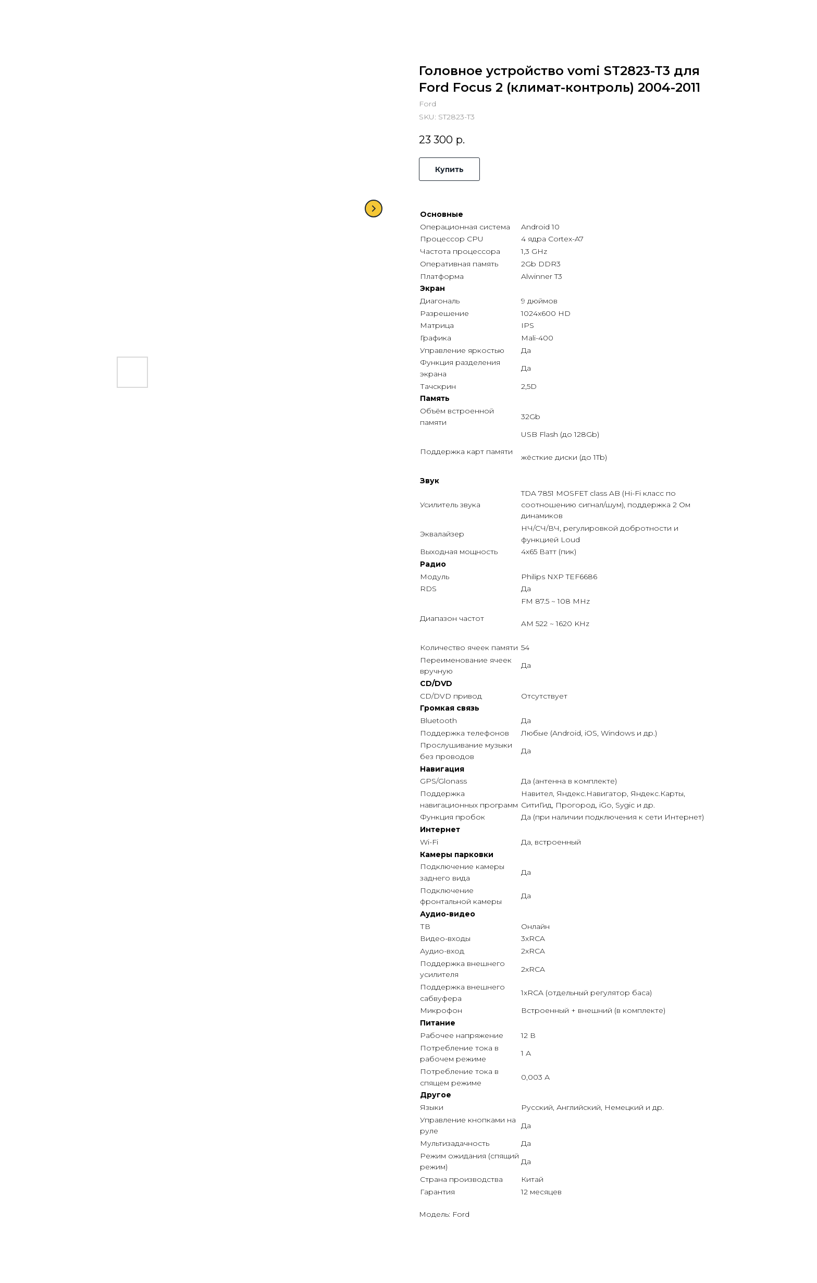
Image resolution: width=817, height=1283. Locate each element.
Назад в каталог (50, 15)
